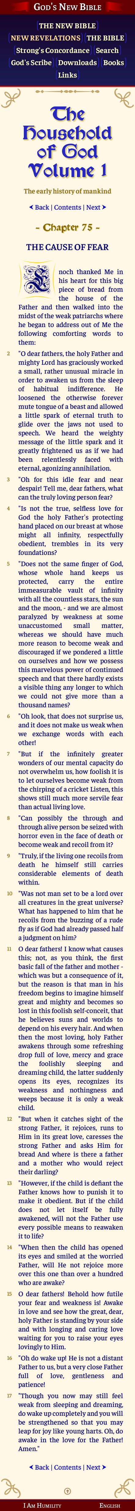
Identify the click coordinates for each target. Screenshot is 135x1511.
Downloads (77, 62)
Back (39, 206)
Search (107, 49)
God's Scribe (31, 62)
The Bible (105, 37)
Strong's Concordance (52, 49)
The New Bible (67, 25)
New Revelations (45, 37)
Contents (67, 206)
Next (96, 206)
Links (67, 74)
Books (113, 62)
